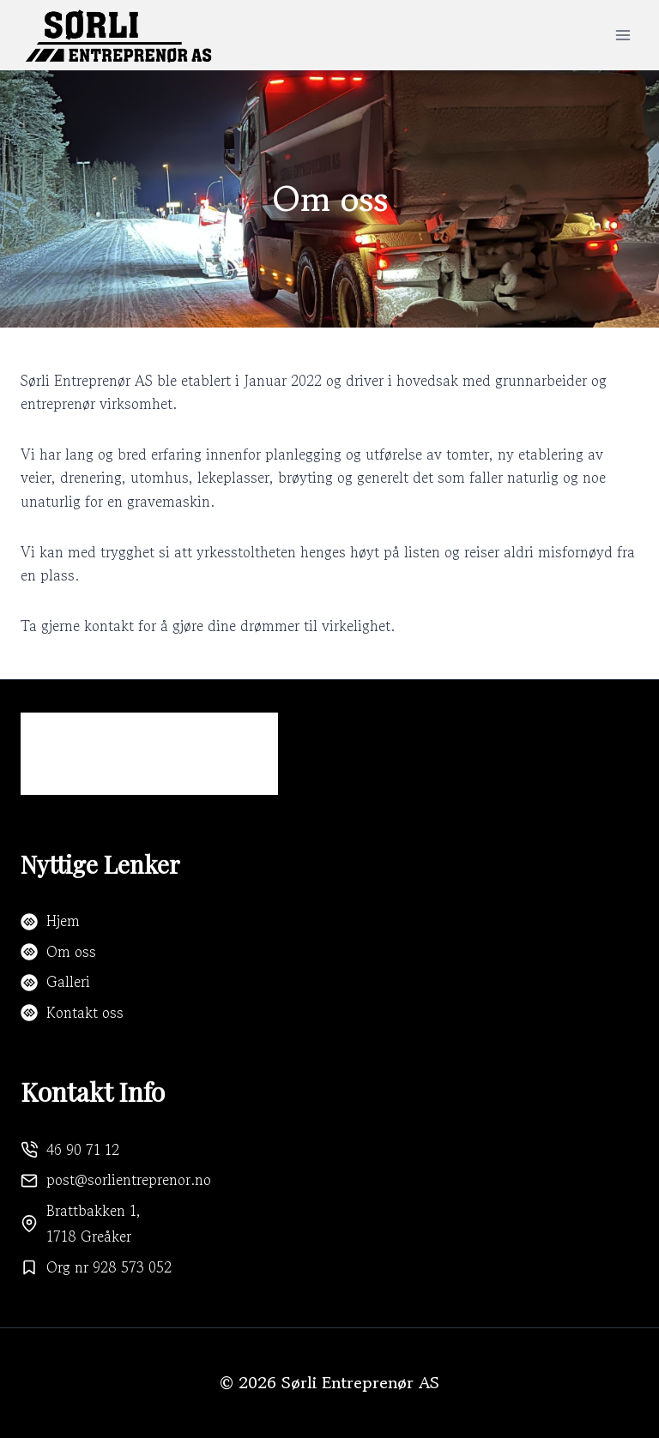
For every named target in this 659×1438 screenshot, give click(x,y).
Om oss (71, 951)
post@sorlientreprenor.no (128, 1179)
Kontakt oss (85, 1012)
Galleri (68, 981)
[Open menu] (622, 34)
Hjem (63, 920)
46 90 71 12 (82, 1149)
